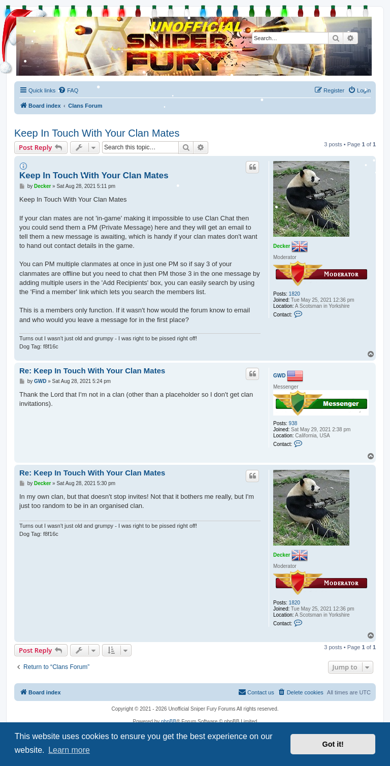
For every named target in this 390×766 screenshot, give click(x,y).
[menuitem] (359, 90)
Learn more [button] (69, 750)
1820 (294, 294)
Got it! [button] (333, 744)
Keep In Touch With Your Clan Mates (96, 133)
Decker (281, 245)
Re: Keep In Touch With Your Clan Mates (92, 370)
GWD (279, 375)
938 (293, 423)
